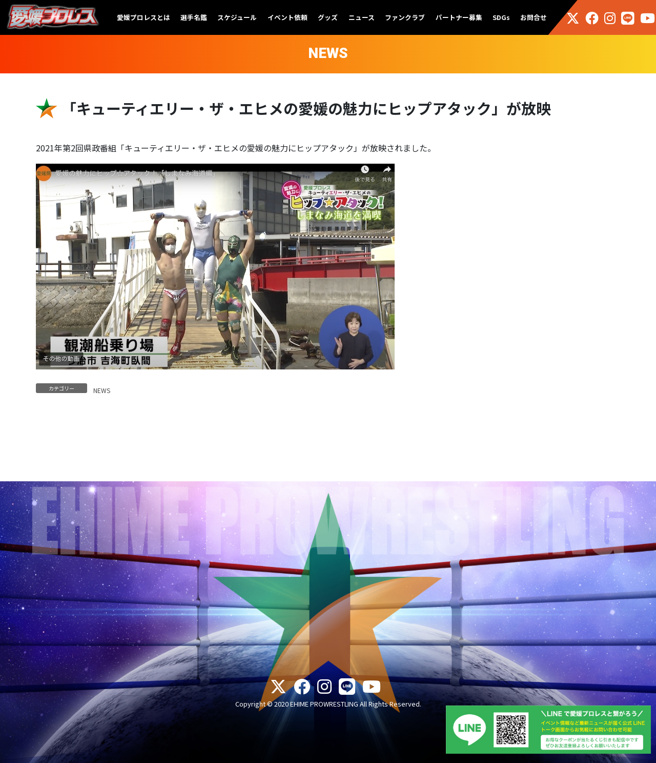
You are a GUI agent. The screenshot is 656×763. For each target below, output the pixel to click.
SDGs (501, 17)
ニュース (361, 17)
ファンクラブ (405, 17)
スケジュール (237, 17)
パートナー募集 (459, 17)
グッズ (328, 17)
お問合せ (533, 17)
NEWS (101, 390)
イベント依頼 (288, 17)
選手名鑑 (193, 17)
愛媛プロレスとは (143, 17)
